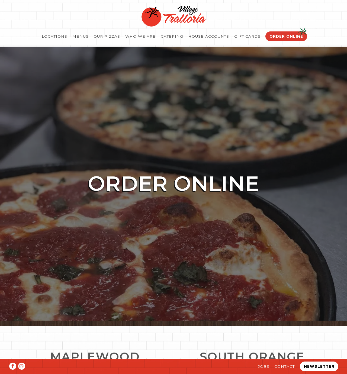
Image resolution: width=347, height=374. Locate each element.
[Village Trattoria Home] (173, 16)
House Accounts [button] (208, 36)
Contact (284, 366)
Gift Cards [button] (247, 36)
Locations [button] (54, 36)
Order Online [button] (286, 36)
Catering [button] (172, 36)
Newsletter (319, 366)
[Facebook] (12, 366)
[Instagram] (21, 366)
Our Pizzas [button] (107, 36)
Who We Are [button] (140, 36)
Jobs (263, 366)
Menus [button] (80, 36)
